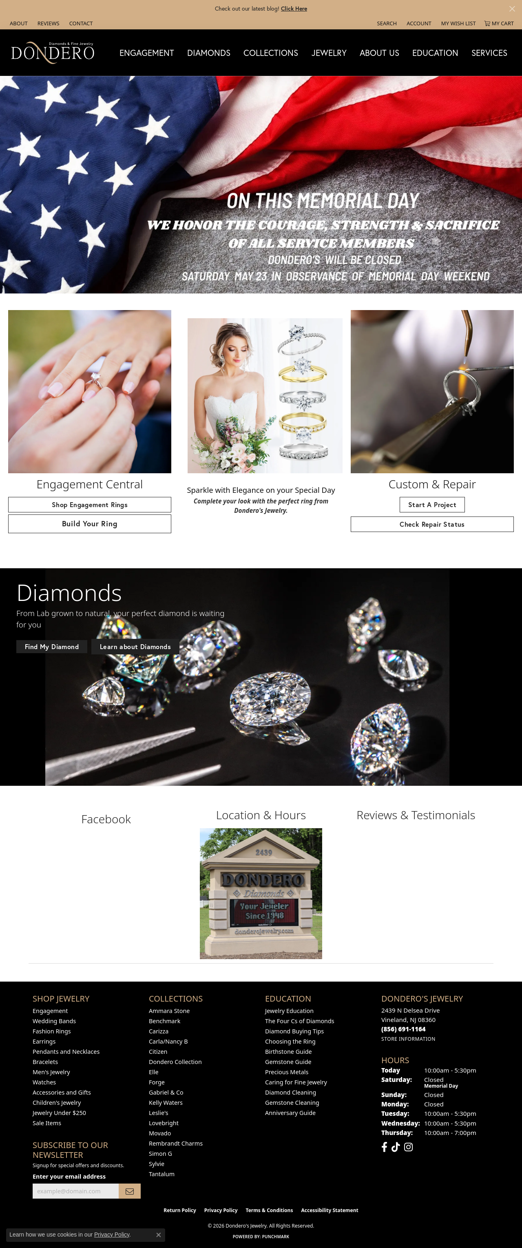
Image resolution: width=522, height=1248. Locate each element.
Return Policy (180, 1210)
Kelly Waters (166, 1102)
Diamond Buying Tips (294, 1031)
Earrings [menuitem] (44, 1041)
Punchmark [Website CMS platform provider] (276, 1236)
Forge (157, 1082)
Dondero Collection (175, 1062)
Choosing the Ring (290, 1041)
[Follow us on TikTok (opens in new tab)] (396, 1147)
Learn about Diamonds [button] (135, 646)
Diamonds (208, 52)
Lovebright (164, 1123)
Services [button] (489, 52)
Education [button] (435, 52)
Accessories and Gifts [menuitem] (62, 1092)
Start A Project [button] (432, 504)
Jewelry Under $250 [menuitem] (59, 1113)
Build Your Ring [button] (90, 523)
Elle (154, 1072)
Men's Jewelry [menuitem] (51, 1072)
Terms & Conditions (269, 1210)
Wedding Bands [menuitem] (54, 1021)
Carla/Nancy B (168, 1041)
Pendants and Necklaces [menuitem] (66, 1051)
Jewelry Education (289, 1011)
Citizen (158, 1051)
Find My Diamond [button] (52, 646)
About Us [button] (379, 52)
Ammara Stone (169, 1011)
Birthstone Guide (288, 1051)
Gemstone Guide (288, 1062)
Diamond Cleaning (290, 1092)
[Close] (512, 9)
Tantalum (162, 1174)
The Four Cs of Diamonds (299, 1021)
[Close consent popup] (158, 1234)
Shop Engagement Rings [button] (90, 504)
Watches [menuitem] (44, 1082)
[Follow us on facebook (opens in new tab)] (384, 1147)
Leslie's (158, 1113)
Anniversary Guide (290, 1113)
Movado (160, 1133)
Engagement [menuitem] (50, 1011)
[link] (18, 23)
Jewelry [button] (329, 52)
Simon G (160, 1153)
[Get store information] (408, 1038)
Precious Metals (286, 1072)
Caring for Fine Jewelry (296, 1082)
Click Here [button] (294, 8)
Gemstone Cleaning (292, 1102)
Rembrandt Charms (176, 1143)
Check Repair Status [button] (432, 524)
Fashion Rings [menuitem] (52, 1031)
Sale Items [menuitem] (47, 1123)
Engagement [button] (146, 52)
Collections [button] (270, 52)
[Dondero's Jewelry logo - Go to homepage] (54, 52)
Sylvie (156, 1164)
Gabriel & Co (166, 1092)
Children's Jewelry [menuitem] (57, 1102)
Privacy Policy (221, 1210)
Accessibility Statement (329, 1210)
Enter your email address (69, 1176)
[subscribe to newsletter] (130, 1191)
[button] (386, 23)
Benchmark (164, 1021)
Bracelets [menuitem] (45, 1062)
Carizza (158, 1031)
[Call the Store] (403, 1029)
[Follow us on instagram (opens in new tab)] (408, 1147)
